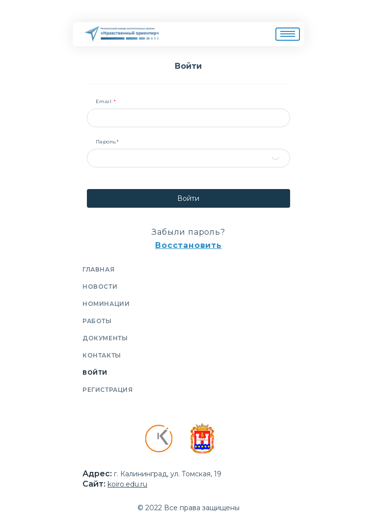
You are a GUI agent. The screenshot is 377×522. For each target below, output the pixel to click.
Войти (188, 198)
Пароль (107, 142)
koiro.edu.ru (127, 484)
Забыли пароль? (188, 232)
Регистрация (107, 389)
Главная (98, 269)
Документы (105, 338)
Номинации (106, 303)
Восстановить (188, 245)
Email (106, 102)
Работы (97, 321)
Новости (99, 286)
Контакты (101, 355)
